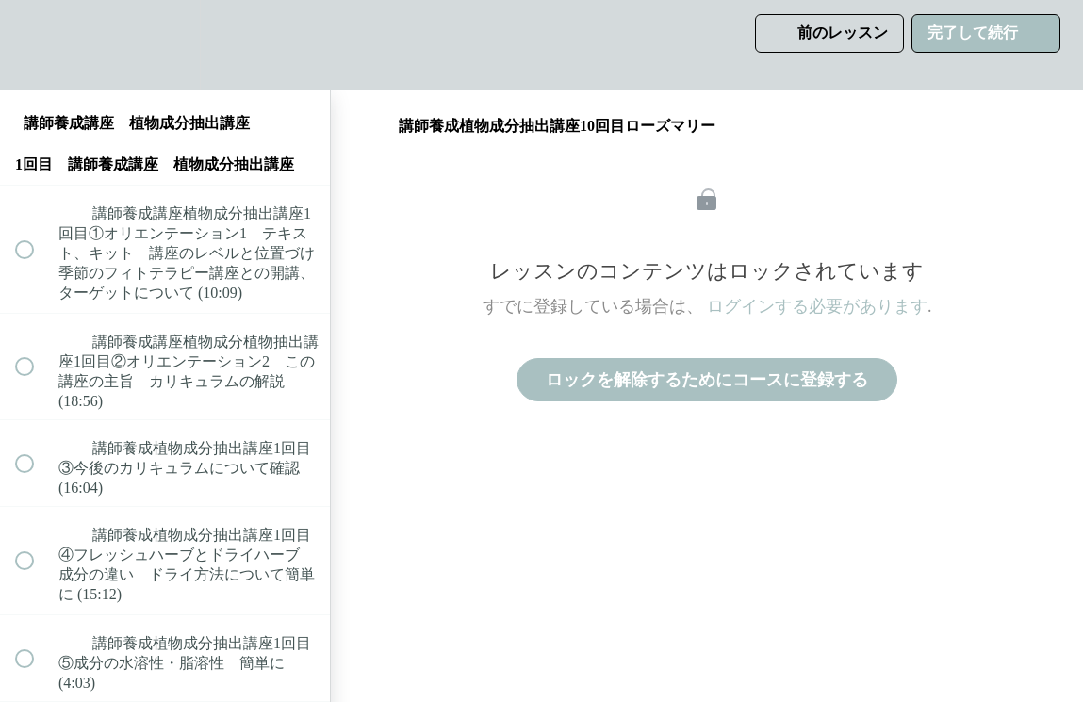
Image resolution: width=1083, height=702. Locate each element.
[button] (35, 45)
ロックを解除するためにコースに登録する (707, 379)
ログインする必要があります (817, 306)
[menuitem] (165, 45)
